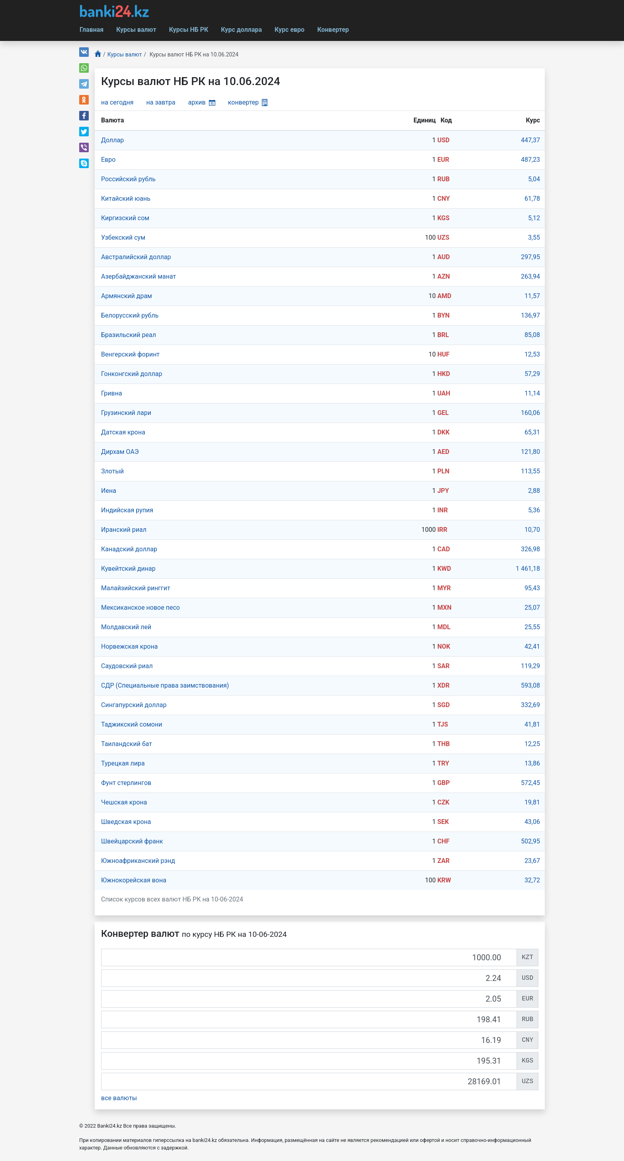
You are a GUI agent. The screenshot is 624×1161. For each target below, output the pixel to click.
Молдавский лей (126, 627)
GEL (443, 413)
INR (442, 510)
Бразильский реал (128, 335)
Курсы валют (136, 29)
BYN (443, 315)
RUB (443, 179)
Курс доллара (241, 29)
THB (443, 744)
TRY (443, 763)
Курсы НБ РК (189, 29)
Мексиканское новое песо (140, 607)
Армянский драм (126, 296)
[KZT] (309, 957)
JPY (443, 490)
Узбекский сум (123, 237)
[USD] (309, 978)
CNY (443, 198)
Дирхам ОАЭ (120, 451)
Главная (91, 29)
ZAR (443, 860)
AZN (443, 276)
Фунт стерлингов (126, 783)
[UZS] (309, 1081)
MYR (444, 588)
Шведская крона (126, 822)
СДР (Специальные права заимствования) (165, 685)
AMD (444, 296)
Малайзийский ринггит (135, 588)
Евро (108, 159)
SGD (443, 705)
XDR (443, 685)
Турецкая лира (123, 763)
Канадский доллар (129, 549)
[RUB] (309, 1019)
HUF (443, 354)
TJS (442, 724)
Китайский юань (125, 198)
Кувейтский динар (128, 568)
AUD (443, 257)
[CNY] (309, 1040)
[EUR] (309, 999)
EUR (443, 159)
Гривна (111, 393)
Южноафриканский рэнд (138, 860)
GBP (443, 783)
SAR (443, 666)
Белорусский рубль (129, 315)
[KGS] (309, 1061)
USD (443, 140)
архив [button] (201, 102)
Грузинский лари (126, 413)
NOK (443, 646)
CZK (443, 802)
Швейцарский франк (132, 841)
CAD (443, 549)
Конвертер (333, 29)
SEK (443, 822)
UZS (443, 237)
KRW (444, 880)
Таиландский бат (126, 744)
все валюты (119, 1098)
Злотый (112, 471)
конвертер (247, 102)
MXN (444, 607)
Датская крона (123, 432)
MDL (443, 627)
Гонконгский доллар (131, 374)
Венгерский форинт (130, 354)
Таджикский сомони (131, 724)
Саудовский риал (127, 666)
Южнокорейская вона (133, 880)
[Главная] (98, 54)
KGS (443, 218)
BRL (443, 335)
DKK (443, 432)
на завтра (161, 102)
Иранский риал (123, 529)
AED (443, 451)
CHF (443, 841)
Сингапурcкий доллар (133, 705)
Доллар (112, 140)
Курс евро (289, 29)
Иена (108, 490)
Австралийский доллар (136, 257)
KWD (444, 568)
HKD (443, 374)
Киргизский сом (125, 218)
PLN (443, 471)
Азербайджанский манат (138, 276)
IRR (442, 529)
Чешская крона (124, 802)
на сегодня (117, 102)
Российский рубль (128, 179)
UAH (443, 393)
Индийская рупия (127, 510)
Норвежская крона (129, 646)
